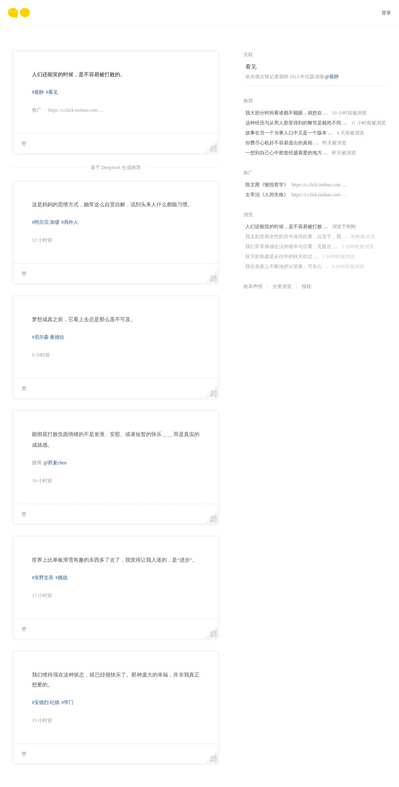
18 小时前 (42, 480)
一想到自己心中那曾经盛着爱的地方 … (300, 153)
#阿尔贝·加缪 (45, 222)
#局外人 (69, 222)
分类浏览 (282, 286)
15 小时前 (42, 720)
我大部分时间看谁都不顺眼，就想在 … (306, 113)
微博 (36, 462)
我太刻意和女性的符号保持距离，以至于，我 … (310, 237)
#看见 (52, 92)
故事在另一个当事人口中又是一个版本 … (304, 133)
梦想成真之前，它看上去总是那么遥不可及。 (84, 319)
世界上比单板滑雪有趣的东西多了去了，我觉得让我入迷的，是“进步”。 (115, 560)
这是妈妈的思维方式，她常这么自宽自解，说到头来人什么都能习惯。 (112, 204)
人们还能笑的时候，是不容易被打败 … (300, 227)
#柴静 (38, 92)
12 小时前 (42, 240)
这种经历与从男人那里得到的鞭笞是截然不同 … (315, 123)
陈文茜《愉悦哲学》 (295, 185)
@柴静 (332, 76)
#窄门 (67, 702)
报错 (306, 286)
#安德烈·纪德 (45, 702)
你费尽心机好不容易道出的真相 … (295, 143)
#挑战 (61, 577)
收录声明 (253, 286)
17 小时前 (42, 595)
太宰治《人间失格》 (295, 195)
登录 (386, 13)
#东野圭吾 (42, 577)
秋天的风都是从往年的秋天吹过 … (300, 257)
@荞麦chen (55, 462)
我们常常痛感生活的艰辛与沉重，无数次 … (309, 247)
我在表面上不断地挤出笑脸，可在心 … (304, 267)
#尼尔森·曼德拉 (48, 337)
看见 (251, 67)
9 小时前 (41, 355)
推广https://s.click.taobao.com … (67, 110)
